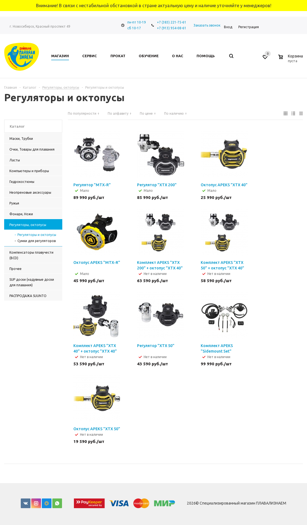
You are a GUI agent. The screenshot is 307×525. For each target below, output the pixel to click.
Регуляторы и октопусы (36, 235)
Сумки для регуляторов (36, 241)
